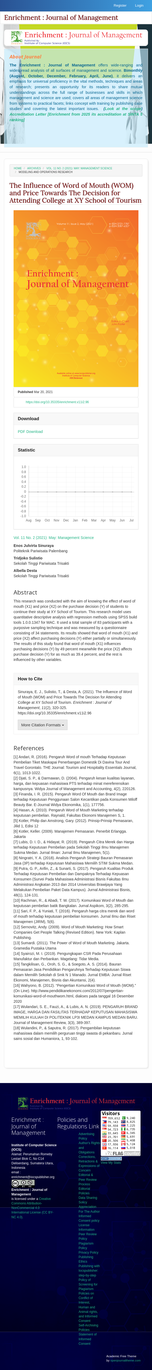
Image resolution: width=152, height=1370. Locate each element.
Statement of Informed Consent (88, 1339)
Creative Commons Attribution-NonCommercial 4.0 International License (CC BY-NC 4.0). (32, 1208)
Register (120, 5)
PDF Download (30, 431)
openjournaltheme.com (125, 1360)
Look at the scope (123, 109)
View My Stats (111, 1163)
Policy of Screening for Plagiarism (88, 1284)
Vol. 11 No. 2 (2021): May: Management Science (79, 168)
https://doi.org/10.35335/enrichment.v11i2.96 (57, 402)
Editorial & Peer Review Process (88, 1179)
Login (139, 5)
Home (18, 168)
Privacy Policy (89, 1252)
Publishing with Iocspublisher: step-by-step (89, 1270)
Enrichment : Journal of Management (61, 17)
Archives (34, 168)
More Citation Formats (42, 725)
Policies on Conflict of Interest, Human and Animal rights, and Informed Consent (88, 1307)
